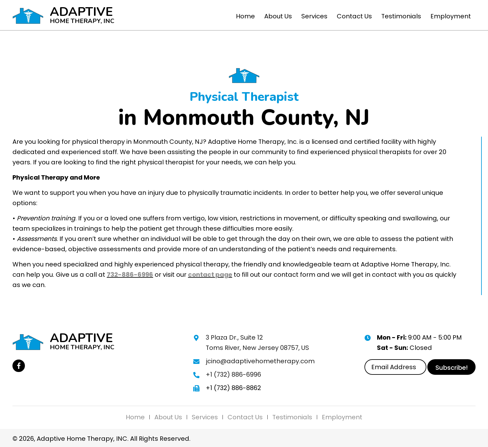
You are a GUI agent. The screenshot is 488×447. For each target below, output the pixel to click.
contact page (210, 274)
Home (135, 417)
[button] (18, 366)
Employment (342, 417)
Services (205, 417)
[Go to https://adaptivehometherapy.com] (63, 15)
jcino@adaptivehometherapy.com (260, 361)
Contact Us (245, 417)
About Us (168, 417)
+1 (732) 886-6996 (233, 374)
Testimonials (292, 417)
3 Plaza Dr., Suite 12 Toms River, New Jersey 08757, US (257, 342)
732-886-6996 (130, 274)
